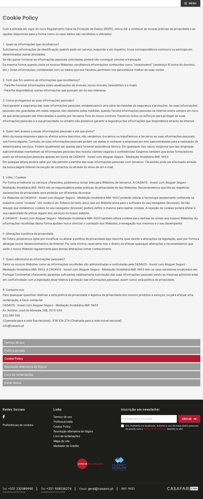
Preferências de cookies (18, 425)
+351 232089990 (20, 488)
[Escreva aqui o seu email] (149, 419)
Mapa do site (61, 441)
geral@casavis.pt (100, 488)
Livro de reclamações (18, 374)
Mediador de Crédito (66, 446)
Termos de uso (14, 342)
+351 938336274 (58, 488)
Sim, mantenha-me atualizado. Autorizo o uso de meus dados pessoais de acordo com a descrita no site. (162, 427)
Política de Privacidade (155, 429)
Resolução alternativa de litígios (25, 366)
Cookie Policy (13, 358)
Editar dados (12, 383)
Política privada (14, 350)
